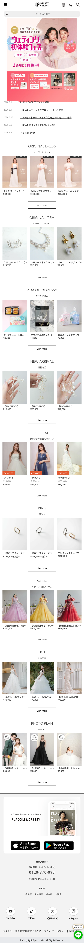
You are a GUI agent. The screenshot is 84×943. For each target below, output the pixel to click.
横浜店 (28, 894)
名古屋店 (39, 894)
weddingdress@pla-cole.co (42, 878)
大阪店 (58, 894)
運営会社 (7, 930)
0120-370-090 (42, 872)
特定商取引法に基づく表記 (28, 930)
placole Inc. (40, 940)
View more (42, 204)
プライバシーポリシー (54, 930)
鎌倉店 (49, 894)
